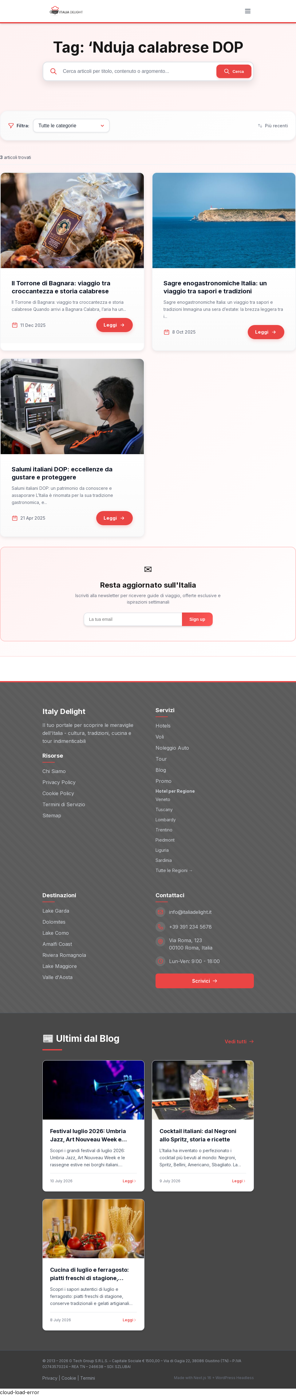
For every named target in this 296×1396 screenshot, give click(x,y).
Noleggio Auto (172, 748)
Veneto (163, 799)
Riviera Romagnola (64, 955)
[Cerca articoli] (148, 71)
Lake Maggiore (59, 966)
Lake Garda (55, 911)
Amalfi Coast (57, 944)
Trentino (164, 829)
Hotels (163, 726)
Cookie (68, 1378)
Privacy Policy (59, 782)
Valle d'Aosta (57, 977)
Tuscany (164, 809)
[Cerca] (233, 71)
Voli (160, 737)
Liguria (162, 850)
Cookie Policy (58, 793)
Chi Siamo (54, 771)
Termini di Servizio (63, 804)
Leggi (130, 1181)
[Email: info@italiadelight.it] (205, 912)
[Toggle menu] (248, 11)
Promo (164, 781)
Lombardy (166, 819)
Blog (161, 770)
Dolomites (53, 922)
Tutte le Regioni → (174, 870)
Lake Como (55, 933)
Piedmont (165, 840)
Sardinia (164, 860)
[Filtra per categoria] (71, 126)
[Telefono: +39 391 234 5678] (205, 927)
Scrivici (204, 981)
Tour (161, 759)
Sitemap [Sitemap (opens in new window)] (51, 815)
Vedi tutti (239, 1041)
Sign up (197, 619)
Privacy (49, 1378)
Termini (87, 1378)
